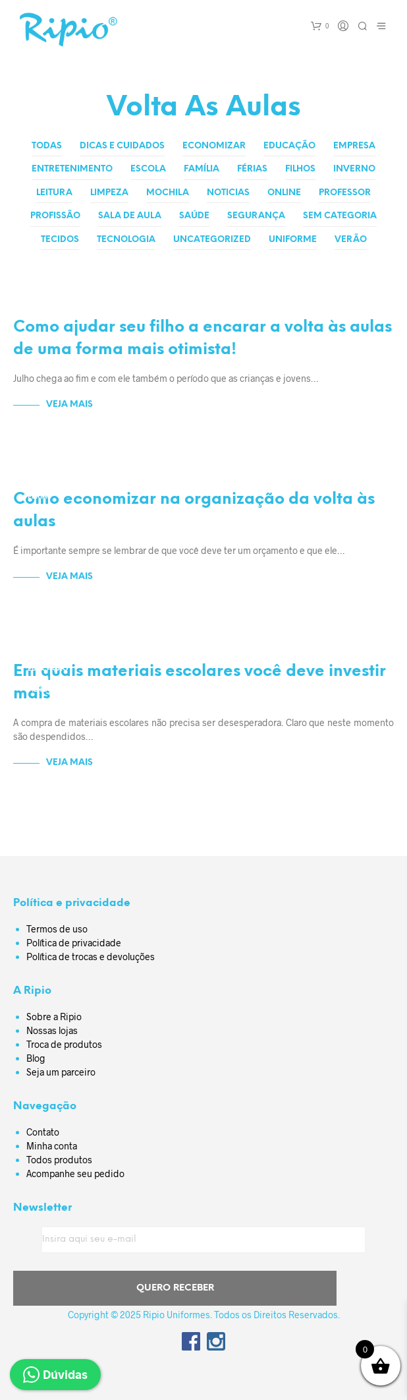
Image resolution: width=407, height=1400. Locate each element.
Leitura (54, 193)
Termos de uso (57, 928)
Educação (289, 146)
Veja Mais (69, 404)
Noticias (228, 193)
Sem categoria (340, 216)
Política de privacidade (73, 942)
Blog (35, 1058)
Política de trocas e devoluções (90, 956)
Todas (47, 146)
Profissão (55, 216)
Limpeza (109, 193)
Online (284, 193)
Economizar (214, 146)
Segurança (256, 216)
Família (201, 169)
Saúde (194, 216)
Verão (351, 239)
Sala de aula (129, 216)
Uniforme (293, 239)
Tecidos (60, 239)
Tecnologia (126, 239)
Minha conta (51, 1145)
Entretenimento (72, 169)
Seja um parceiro (60, 1072)
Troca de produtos (64, 1044)
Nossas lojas (52, 1030)
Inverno (354, 169)
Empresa (354, 146)
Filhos (300, 169)
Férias (252, 169)
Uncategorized (212, 239)
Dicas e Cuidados (122, 146)
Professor (345, 193)
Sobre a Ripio (54, 1016)
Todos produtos (59, 1159)
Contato (42, 1132)
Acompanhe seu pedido (75, 1173)
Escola (148, 169)
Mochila (167, 193)
